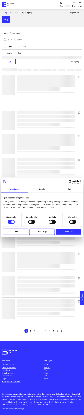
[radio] (9, 39)
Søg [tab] (5, 12)
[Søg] (61, 4)
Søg (6, 19)
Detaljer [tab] (42, 189)
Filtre (8, 62)
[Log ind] (67, 4)
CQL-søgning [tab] (26, 12)
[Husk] (74, 4)
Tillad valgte (42, 232)
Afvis (15, 232)
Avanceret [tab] (14, 12)
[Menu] (80, 4)
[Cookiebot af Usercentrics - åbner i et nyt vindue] (70, 182)
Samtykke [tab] (14, 189)
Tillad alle (68, 232)
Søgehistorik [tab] (75, 12)
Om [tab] (69, 189)
